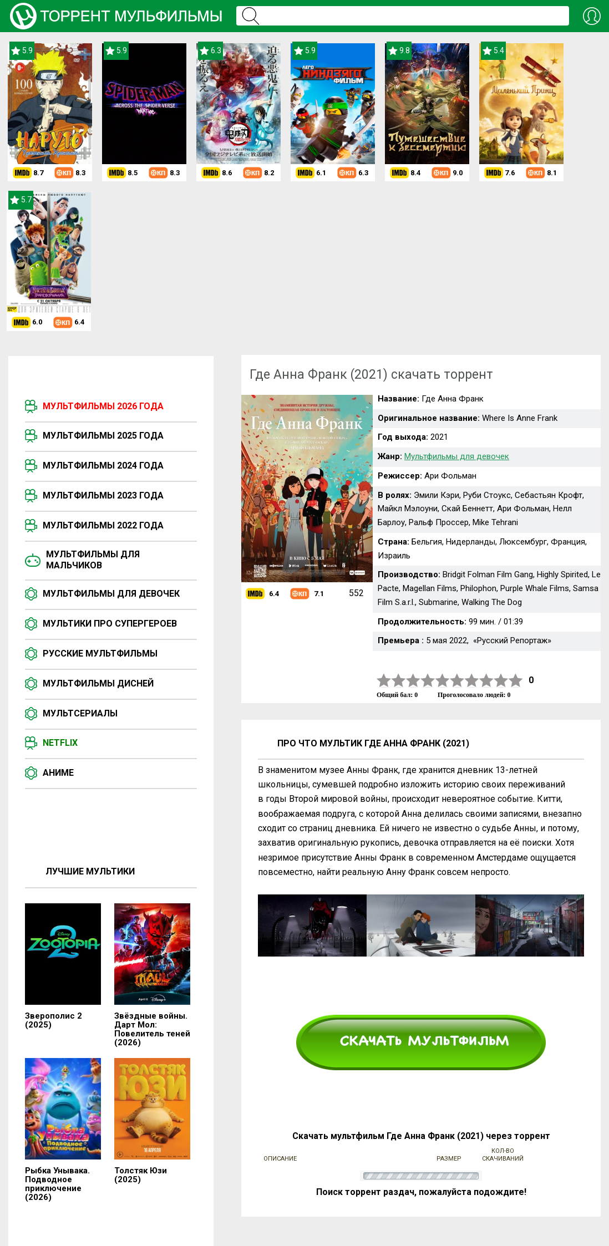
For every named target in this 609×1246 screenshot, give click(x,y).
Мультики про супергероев (110, 623)
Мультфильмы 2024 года (103, 465)
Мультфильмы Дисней (98, 683)
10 (516, 680)
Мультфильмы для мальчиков (93, 560)
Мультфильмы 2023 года (103, 495)
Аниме (58, 772)
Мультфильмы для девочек (111, 593)
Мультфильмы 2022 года (103, 525)
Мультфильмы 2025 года (103, 435)
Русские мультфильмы (100, 653)
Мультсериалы (80, 713)
